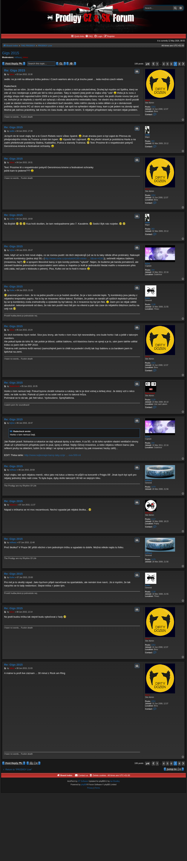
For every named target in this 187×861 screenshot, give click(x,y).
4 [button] (163, 64)
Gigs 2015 (10, 53)
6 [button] (171, 64)
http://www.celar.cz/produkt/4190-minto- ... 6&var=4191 (74, 258)
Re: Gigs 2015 (14, 70)
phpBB (84, 785)
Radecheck (150, 393)
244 (152, 270)
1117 (153, 519)
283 (152, 141)
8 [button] (179, 64)
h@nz (147, 264)
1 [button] (157, 64)
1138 (153, 304)
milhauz (18, 57)
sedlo (147, 135)
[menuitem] (89, 36)
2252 (153, 107)
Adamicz (149, 513)
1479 (153, 487)
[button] (147, 64)
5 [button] (167, 64)
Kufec (147, 298)
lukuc (25, 57)
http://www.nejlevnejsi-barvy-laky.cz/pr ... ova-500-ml (52, 455)
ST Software (83, 781)
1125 (153, 400)
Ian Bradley (115, 781)
